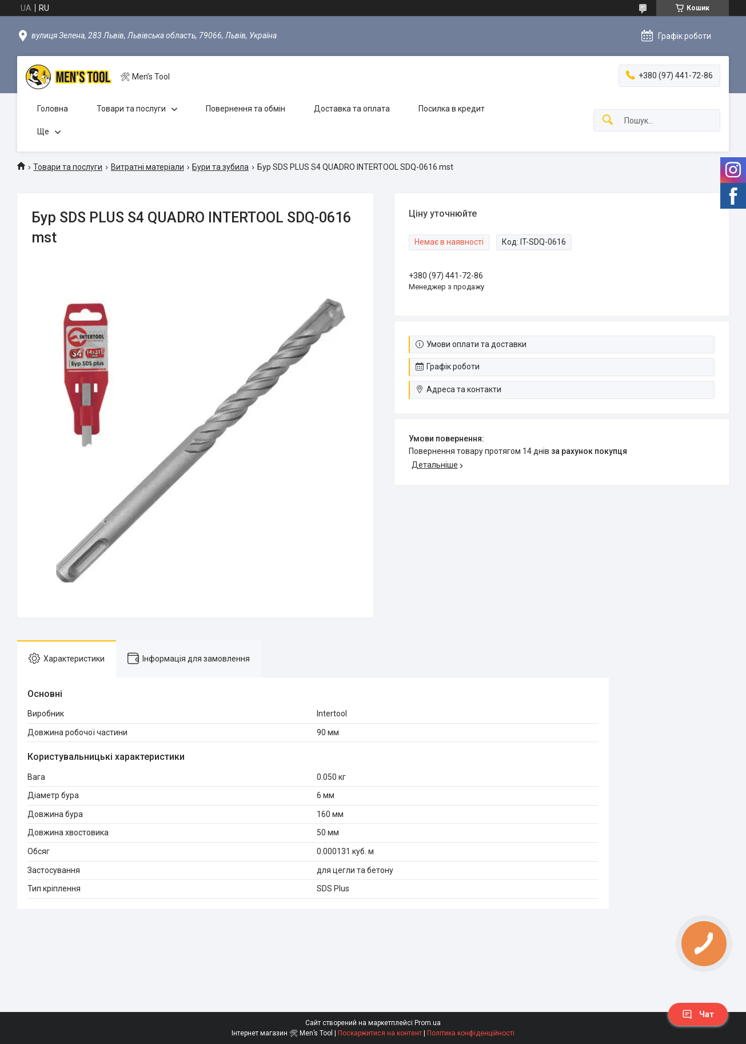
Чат (698, 1014)
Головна (52, 108)
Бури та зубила (220, 167)
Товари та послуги (131, 108)
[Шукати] (608, 120)
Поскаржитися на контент (380, 1033)
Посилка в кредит (451, 108)
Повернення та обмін (245, 108)
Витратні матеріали (147, 167)
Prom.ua (427, 1023)
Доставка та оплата (352, 108)
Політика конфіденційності (470, 1033)
